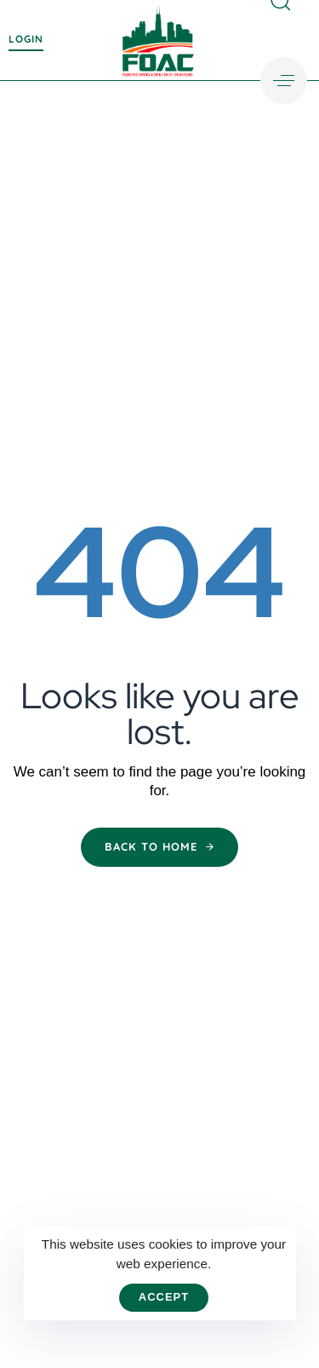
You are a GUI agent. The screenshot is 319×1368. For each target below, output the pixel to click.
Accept (164, 1296)
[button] (283, 80)
